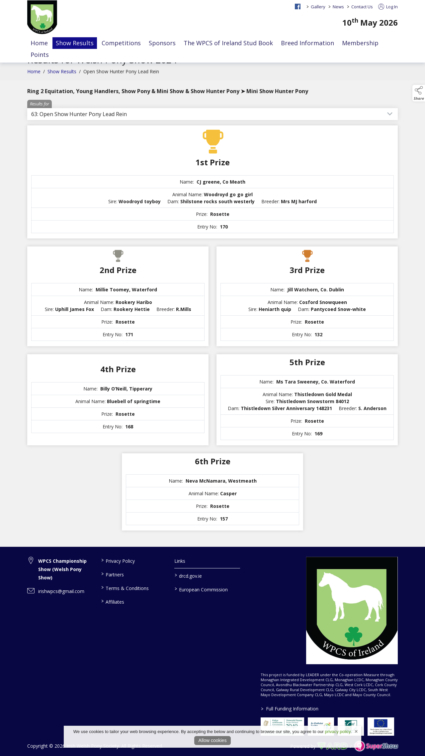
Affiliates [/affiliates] (112, 601)
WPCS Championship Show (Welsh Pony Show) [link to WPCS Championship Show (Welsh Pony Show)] (62, 569)
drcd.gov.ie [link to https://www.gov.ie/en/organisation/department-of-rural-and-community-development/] (188, 575)
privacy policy (338, 731)
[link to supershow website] (376, 746)
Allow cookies (213, 740)
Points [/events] (40, 55)
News (338, 7)
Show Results (61, 78)
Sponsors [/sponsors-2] (162, 43)
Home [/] (39, 43)
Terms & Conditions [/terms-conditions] (124, 587)
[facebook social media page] (297, 6)
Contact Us (362, 7)
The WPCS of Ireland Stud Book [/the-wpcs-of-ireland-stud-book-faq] (228, 43)
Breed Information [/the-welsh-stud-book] (307, 43)
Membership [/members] (360, 43)
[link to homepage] (42, 18)
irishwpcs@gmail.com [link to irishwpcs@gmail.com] (61, 591)
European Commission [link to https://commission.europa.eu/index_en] (201, 589)
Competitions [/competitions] (121, 43)
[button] (418, 93)
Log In (388, 7)
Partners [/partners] (112, 574)
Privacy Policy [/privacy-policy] (117, 560)
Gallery (318, 7)
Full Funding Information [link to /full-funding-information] (289, 708)
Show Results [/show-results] (75, 43)
